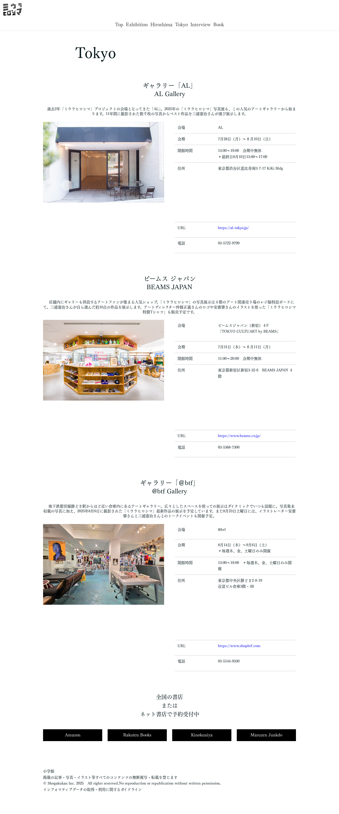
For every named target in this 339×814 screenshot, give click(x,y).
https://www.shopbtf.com (239, 646)
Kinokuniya (202, 735)
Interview (200, 24)
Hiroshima (161, 24)
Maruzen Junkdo (266, 735)
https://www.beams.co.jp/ (239, 436)
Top (119, 24)
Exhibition (137, 24)
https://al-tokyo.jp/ (233, 228)
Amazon (72, 735)
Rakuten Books (137, 735)
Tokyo (181, 24)
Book (218, 24)
